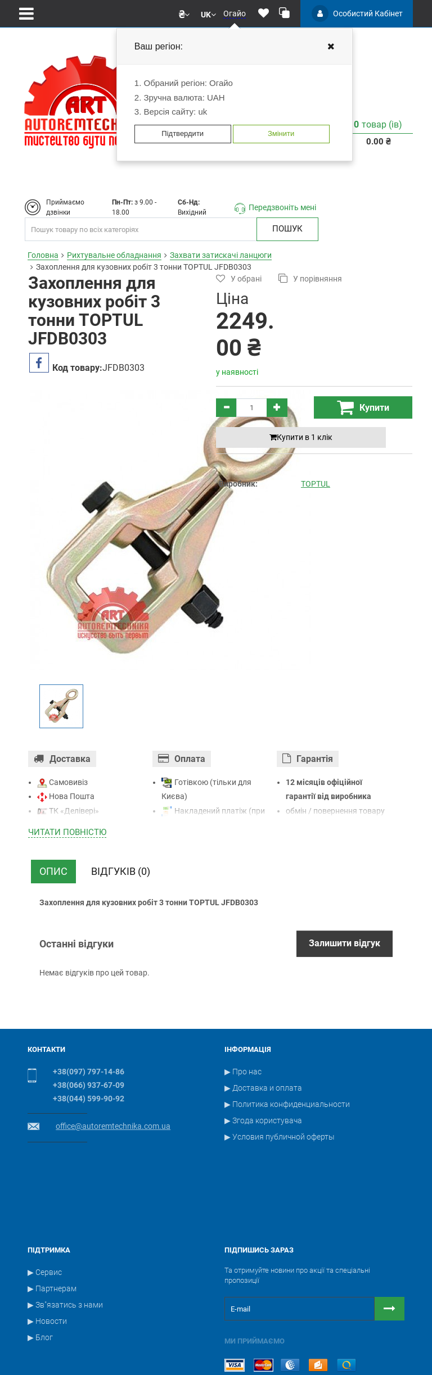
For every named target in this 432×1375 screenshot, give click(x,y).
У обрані (239, 278)
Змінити (281, 133)
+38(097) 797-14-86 (88, 1071)
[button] (184, 13)
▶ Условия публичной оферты (279, 1136)
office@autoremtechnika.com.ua (113, 1126)
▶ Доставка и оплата (263, 1087)
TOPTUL (315, 483)
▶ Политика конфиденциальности (287, 1104)
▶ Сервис (45, 1209)
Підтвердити (182, 133)
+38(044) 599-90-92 (88, 1098)
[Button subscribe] (389, 1246)
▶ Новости (47, 1258)
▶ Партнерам (52, 1225)
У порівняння (310, 278)
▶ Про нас (243, 1071)
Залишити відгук (344, 943)
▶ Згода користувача (263, 1120)
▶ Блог (40, 1274)
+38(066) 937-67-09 (88, 1085)
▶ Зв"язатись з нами (65, 1241)
